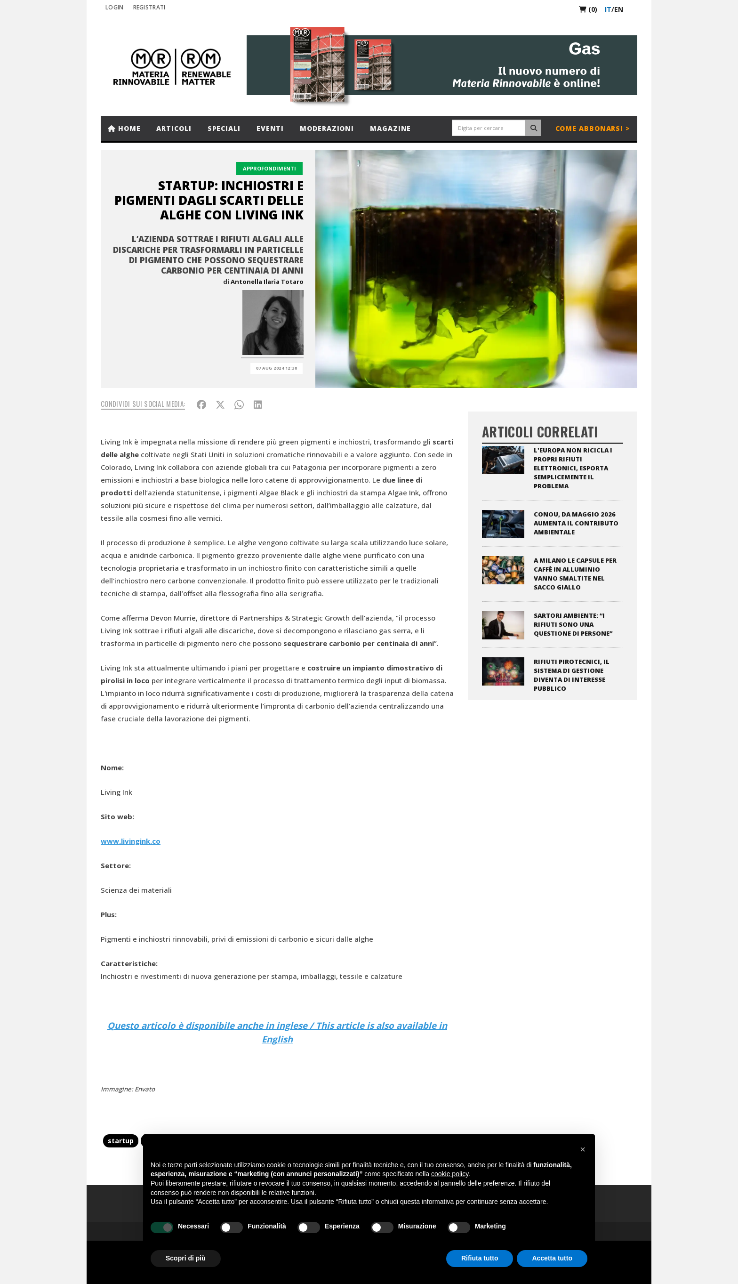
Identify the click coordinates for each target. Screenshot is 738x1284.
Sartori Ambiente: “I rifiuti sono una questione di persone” (573, 624)
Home (124, 128)
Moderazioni (327, 128)
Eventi (270, 128)
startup (121, 1140)
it (608, 9)
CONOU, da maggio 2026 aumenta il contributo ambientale (576, 523)
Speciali (224, 128)
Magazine (390, 128)
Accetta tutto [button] (552, 1258)
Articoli (173, 128)
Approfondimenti (269, 168)
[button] (582, 1149)
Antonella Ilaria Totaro (267, 281)
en (618, 9)
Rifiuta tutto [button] (479, 1258)
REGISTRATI (149, 7)
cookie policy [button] (449, 1174)
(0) (588, 9)
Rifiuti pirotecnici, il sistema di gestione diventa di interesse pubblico (572, 675)
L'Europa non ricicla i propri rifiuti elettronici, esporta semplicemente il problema (573, 468)
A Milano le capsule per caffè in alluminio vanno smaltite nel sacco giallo (575, 573)
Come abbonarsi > (592, 128)
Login (114, 7)
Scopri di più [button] (186, 1258)
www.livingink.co (130, 841)
